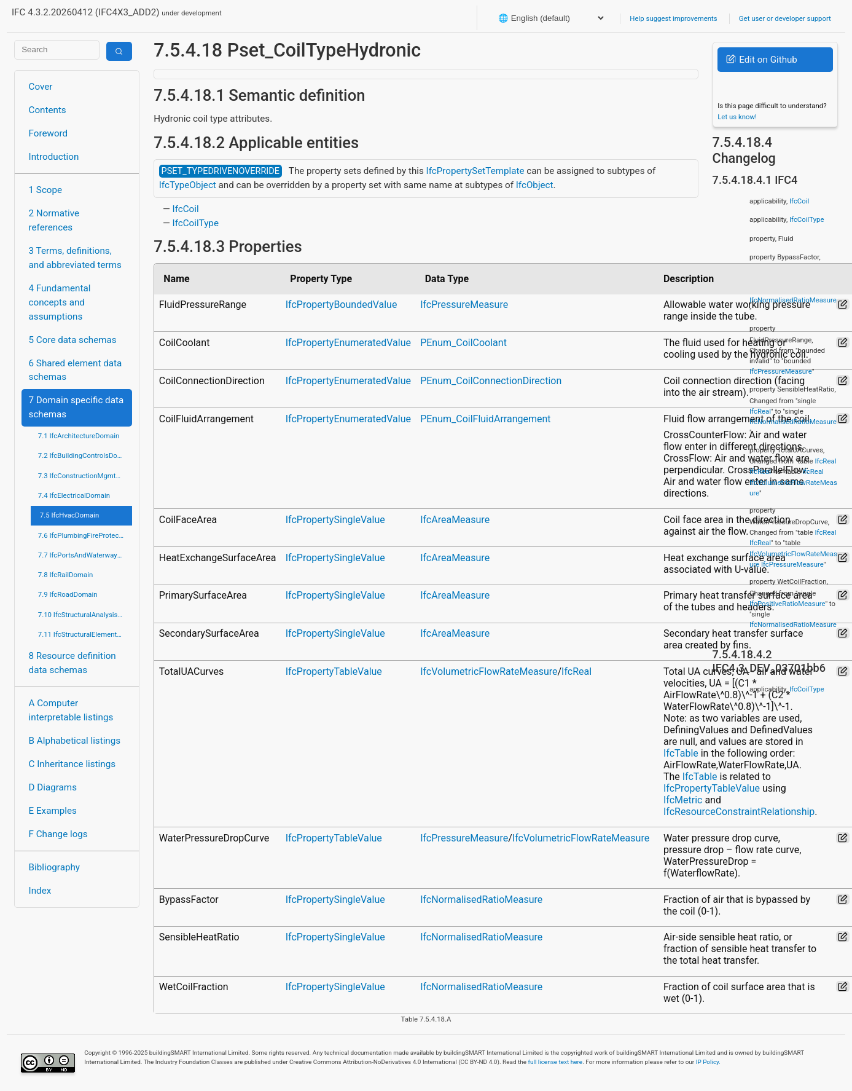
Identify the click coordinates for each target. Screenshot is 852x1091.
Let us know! (737, 116)
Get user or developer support (785, 18)
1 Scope (46, 189)
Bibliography (54, 867)
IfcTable (680, 753)
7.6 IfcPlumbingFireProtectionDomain (85, 535)
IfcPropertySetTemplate (475, 170)
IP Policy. (708, 1061)
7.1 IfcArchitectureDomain (78, 435)
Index (40, 890)
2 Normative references (54, 220)
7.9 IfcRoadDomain (68, 594)
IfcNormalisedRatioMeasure (481, 899)
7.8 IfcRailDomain (65, 574)
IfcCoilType (196, 223)
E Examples (53, 810)
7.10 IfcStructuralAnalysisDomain (85, 614)
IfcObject (534, 185)
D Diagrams (53, 787)
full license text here (555, 1061)
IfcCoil (186, 209)
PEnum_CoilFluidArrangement (485, 419)
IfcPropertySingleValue (335, 520)
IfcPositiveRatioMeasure (787, 603)
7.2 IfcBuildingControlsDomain (85, 455)
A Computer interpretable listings (71, 710)
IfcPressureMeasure (464, 304)
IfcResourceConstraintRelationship (739, 811)
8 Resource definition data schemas (72, 662)
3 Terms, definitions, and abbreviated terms (75, 257)
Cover (41, 86)
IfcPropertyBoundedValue (341, 304)
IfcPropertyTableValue (334, 671)
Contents (47, 110)
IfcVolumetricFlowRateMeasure (488, 671)
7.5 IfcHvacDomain (69, 515)
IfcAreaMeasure (455, 520)
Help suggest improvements (673, 18)
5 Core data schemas (73, 339)
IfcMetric (682, 800)
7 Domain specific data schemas (76, 407)
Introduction (54, 156)
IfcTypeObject (187, 185)
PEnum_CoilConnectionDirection (490, 381)
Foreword (48, 133)
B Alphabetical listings (75, 740)
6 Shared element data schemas (75, 370)
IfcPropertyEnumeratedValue (348, 343)
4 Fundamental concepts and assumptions (60, 302)
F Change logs (58, 834)
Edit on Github (761, 59)
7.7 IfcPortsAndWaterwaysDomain (85, 555)
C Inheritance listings (72, 764)
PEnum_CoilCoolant (463, 343)
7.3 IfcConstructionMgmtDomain (85, 475)
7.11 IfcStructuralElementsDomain (85, 634)
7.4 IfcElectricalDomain (74, 495)
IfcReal (576, 671)
